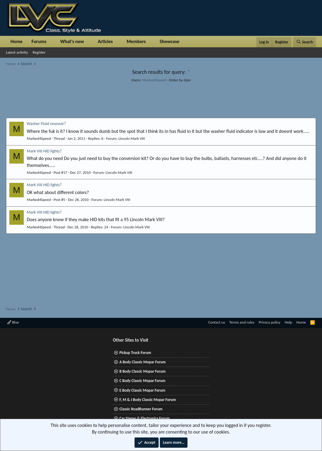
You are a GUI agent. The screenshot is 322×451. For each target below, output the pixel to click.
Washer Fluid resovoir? (46, 123)
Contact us (216, 322)
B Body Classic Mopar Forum (142, 371)
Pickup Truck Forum (135, 352)
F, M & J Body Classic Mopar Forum (147, 399)
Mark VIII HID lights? (44, 151)
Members (136, 41)
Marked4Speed (154, 80)
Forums (39, 41)
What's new (72, 41)
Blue (13, 322)
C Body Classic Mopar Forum (142, 380)
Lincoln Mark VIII (131, 138)
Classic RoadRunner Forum (141, 409)
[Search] (304, 42)
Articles (105, 41)
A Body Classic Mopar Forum (142, 362)
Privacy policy (269, 322)
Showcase (169, 41)
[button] (51, 41)
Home (17, 41)
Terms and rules (241, 322)
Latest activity (17, 52)
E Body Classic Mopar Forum (142, 390)
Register (39, 52)
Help (288, 322)
